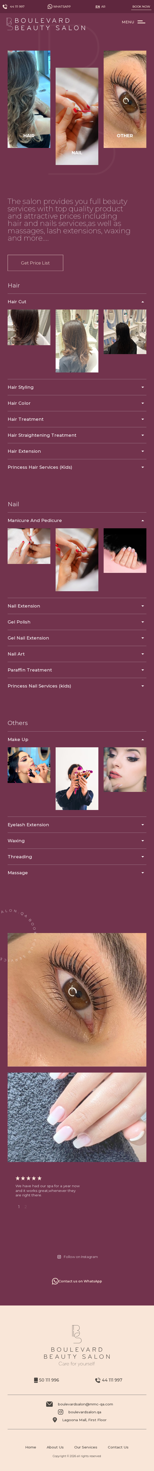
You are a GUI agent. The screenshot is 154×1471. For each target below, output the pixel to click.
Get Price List (35, 286)
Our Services (85, 1447)
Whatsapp (59, 6)
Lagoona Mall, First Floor (79, 1419)
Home (30, 1447)
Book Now (141, 6)
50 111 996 (46, 1380)
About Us (55, 1447)
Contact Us (118, 1447)
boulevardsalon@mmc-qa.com (79, 1404)
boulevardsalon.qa (79, 1412)
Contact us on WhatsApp (77, 1281)
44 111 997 (13, 6)
